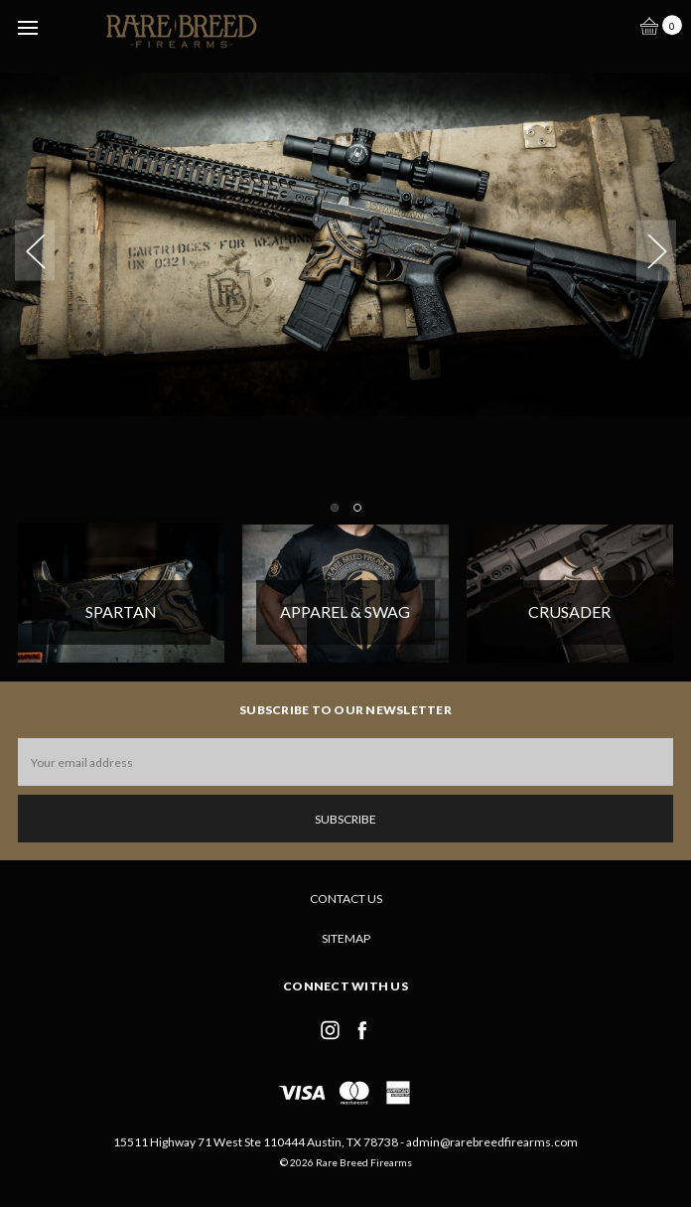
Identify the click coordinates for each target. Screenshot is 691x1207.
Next (656, 250)
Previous (35, 250)
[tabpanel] (345, 227)
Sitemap (346, 938)
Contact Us (346, 898)
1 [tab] (335, 508)
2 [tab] (357, 508)
